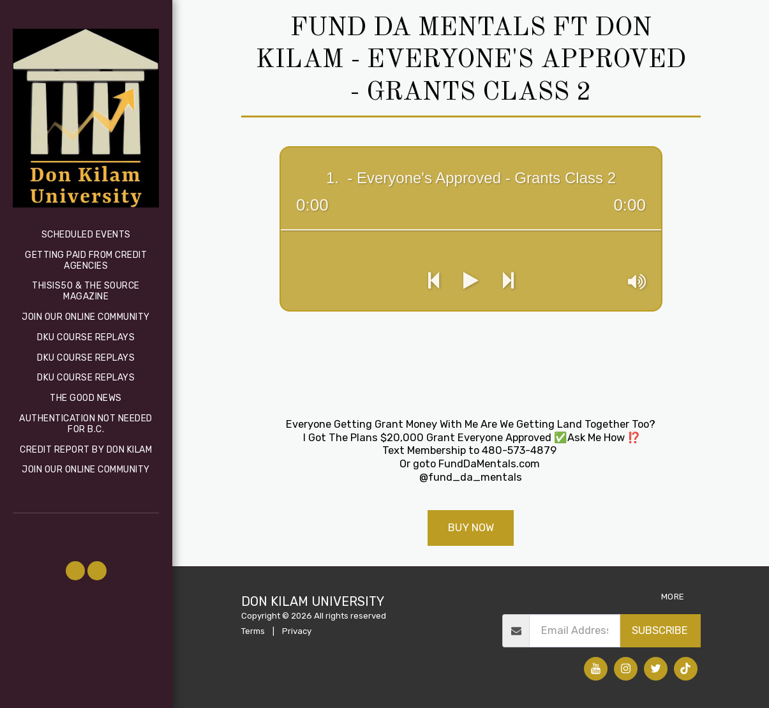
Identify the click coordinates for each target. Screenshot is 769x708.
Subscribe (660, 630)
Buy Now (471, 528)
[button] (75, 570)
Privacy (296, 631)
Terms (253, 631)
